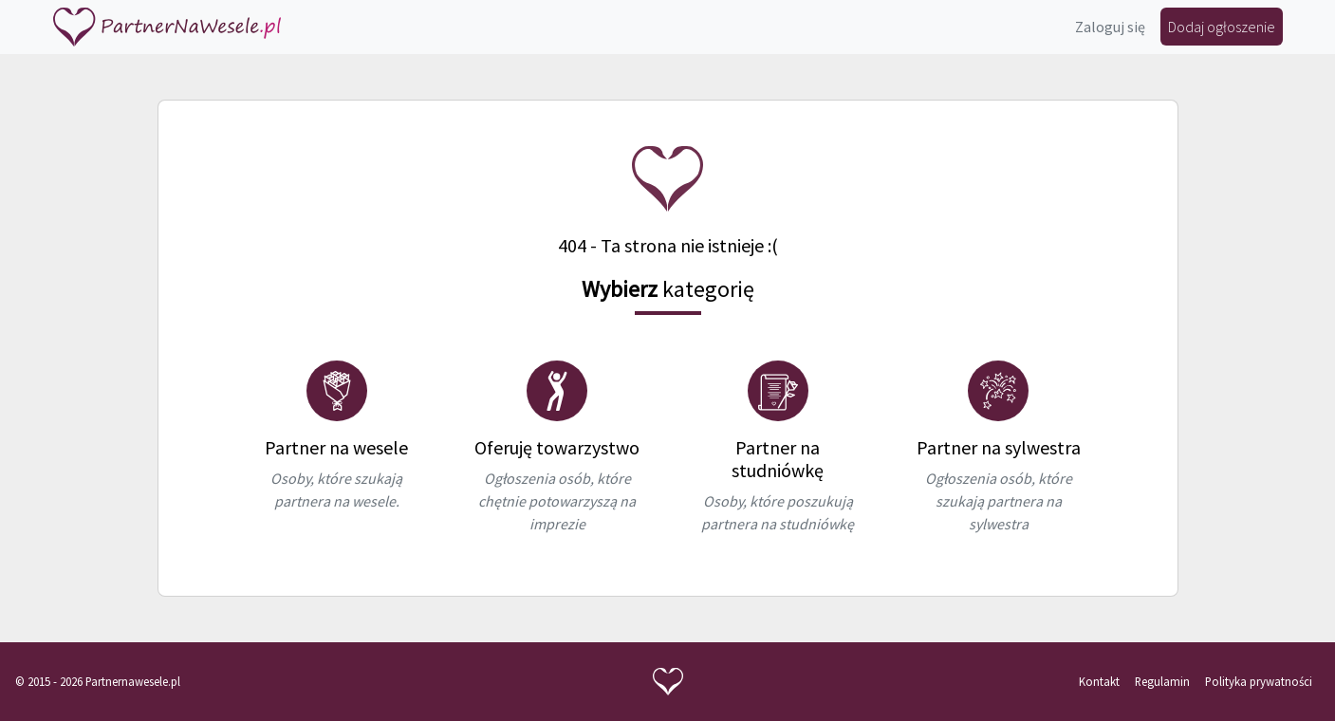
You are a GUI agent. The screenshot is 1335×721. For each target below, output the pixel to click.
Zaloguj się (1110, 26)
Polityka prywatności (1258, 681)
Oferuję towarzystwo (557, 447)
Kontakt (1099, 681)
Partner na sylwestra (999, 447)
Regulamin (1162, 681)
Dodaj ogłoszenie (1221, 26)
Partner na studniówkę (778, 458)
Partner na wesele (336, 447)
